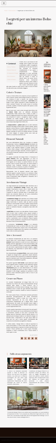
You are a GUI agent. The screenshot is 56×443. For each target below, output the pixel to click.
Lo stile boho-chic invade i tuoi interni (46, 139)
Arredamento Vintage (12, 73)
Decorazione (12, 10)
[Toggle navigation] (4, 3)
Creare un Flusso (11, 79)
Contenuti (12, 63)
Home (5, 10)
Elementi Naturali (11, 70)
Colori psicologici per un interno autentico (47, 88)
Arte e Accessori (11, 76)
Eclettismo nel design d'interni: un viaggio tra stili (47, 113)
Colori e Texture (11, 67)
